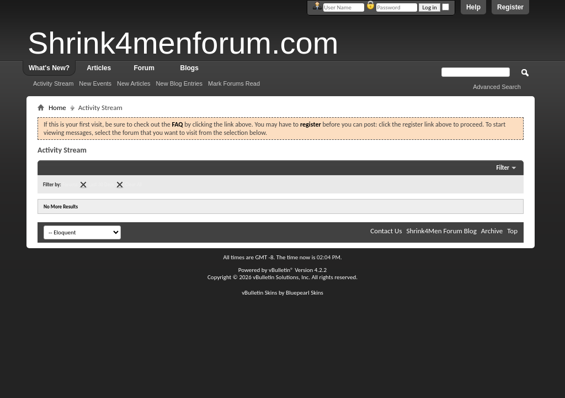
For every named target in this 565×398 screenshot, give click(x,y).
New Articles (134, 83)
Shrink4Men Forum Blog (441, 231)
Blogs (189, 68)
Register (510, 7)
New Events (95, 83)
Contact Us (386, 231)
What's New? (49, 68)
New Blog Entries (179, 83)
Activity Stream (53, 83)
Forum (144, 68)
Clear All (133, 184)
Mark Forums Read (234, 83)
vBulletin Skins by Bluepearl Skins (282, 292)
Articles (99, 68)
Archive (492, 231)
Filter (502, 167)
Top (512, 231)
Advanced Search (497, 86)
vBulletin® (281, 270)
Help (473, 7)
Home (57, 107)
